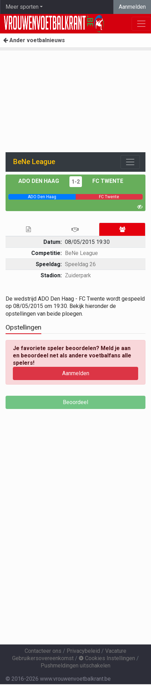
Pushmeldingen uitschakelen (75, 665)
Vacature (115, 651)
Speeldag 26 (80, 264)
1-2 (76, 181)
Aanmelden (132, 6)
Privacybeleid (83, 651)
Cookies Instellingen (107, 658)
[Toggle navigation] (130, 162)
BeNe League (81, 253)
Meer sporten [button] (22, 6)
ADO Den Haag (38, 181)
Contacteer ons (43, 651)
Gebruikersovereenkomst (43, 658)
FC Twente (107, 181)
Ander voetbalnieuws (34, 40)
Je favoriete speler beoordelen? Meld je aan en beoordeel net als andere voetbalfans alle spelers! (72, 355)
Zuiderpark (78, 275)
